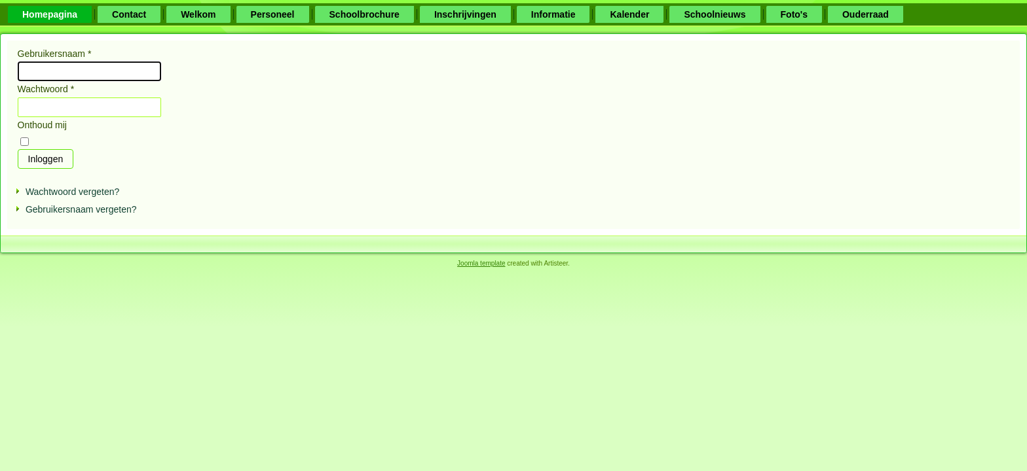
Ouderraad (865, 14)
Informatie (553, 14)
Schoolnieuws (714, 14)
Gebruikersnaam (55, 53)
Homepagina (49, 14)
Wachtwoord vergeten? (72, 191)
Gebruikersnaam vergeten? (81, 209)
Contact (129, 14)
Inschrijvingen (465, 14)
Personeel (273, 14)
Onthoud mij (42, 125)
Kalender (629, 14)
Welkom (198, 14)
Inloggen (46, 159)
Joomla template (481, 263)
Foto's (794, 14)
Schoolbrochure (364, 14)
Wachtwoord (46, 89)
